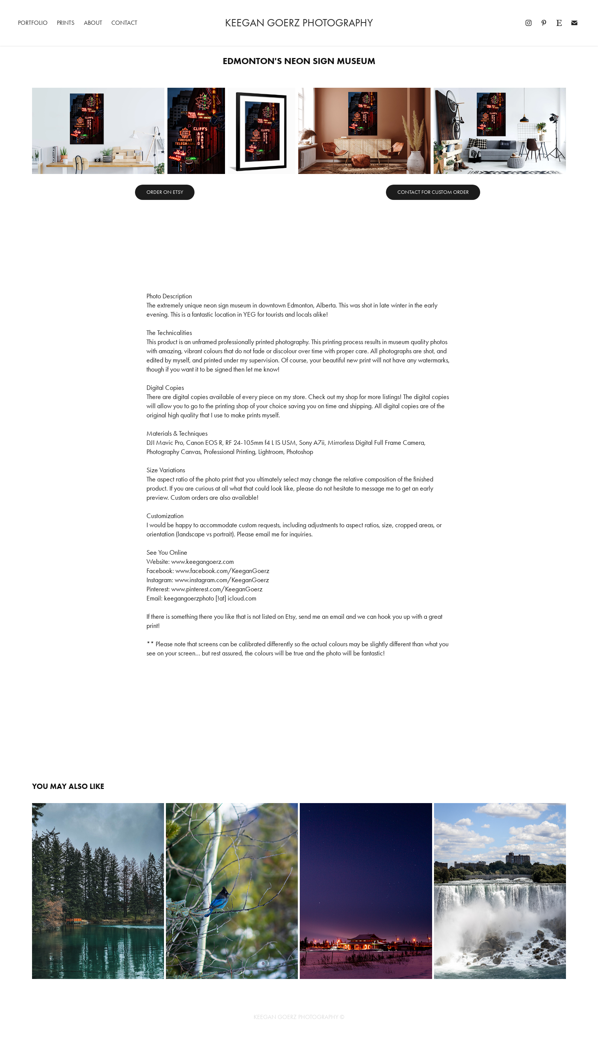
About (93, 22)
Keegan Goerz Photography (299, 22)
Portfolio (33, 22)
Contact (124, 22)
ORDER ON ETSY (164, 192)
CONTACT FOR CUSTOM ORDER (433, 192)
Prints (65, 22)
